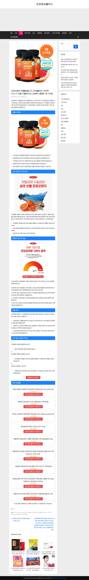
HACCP (15, 512)
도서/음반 (63, 112)
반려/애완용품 (14, 37)
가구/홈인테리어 (65, 99)
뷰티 (70, 33)
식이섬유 (13, 514)
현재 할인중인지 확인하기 (33, 394)
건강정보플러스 (44, 4)
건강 (11, 33)
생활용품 (39, 33)
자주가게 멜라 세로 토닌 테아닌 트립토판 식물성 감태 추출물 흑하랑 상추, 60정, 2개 (69, 85)
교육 (16, 33)
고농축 (19, 512)
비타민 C (45, 512)
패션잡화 (64, 33)
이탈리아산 (18, 514)
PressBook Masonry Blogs (59, 578)
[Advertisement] (44, 19)
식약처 (49, 512)
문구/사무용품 (56, 33)
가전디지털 (27, 33)
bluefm (25, 96)
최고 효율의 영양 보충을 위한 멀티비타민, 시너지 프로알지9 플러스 (69, 72)
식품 (21, 33)
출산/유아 (63, 137)
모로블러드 (29, 512)
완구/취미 (63, 134)
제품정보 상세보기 (33, 377)
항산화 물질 (25, 514)
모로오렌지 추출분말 (38, 512)
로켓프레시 (47, 33)
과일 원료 (24, 512)
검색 (62, 43)
